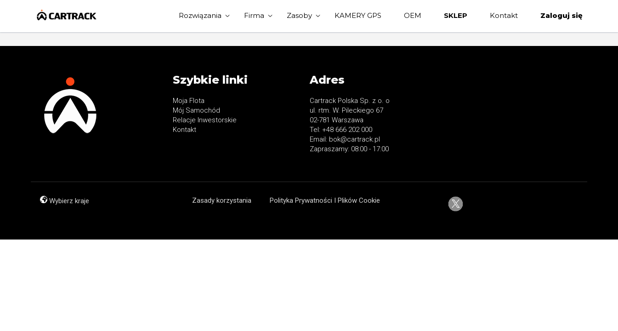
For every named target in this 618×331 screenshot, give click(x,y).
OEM (412, 15)
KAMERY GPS (358, 15)
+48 (328, 130)
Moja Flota (188, 101)
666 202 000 (353, 130)
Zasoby (299, 15)
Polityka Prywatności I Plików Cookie (325, 200)
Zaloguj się (561, 15)
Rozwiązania (200, 15)
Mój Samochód (196, 110)
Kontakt (504, 15)
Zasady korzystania (221, 200)
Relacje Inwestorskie (205, 120)
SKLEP (455, 15)
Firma (254, 15)
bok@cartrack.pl (354, 139)
